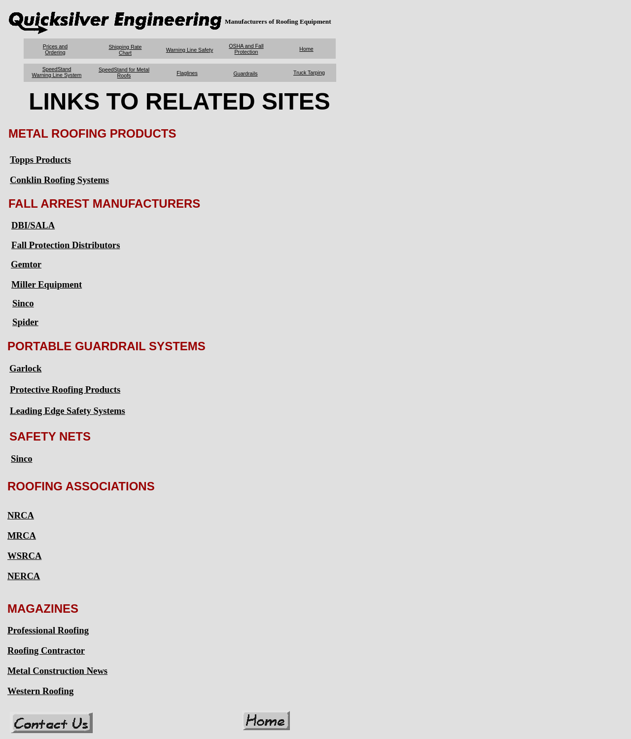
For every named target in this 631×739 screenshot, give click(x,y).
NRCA (20, 515)
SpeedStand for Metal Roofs (124, 72)
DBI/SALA (33, 225)
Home (306, 49)
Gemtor (26, 264)
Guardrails (245, 73)
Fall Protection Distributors (65, 245)
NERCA (23, 576)
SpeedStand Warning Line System (57, 72)
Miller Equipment (46, 284)
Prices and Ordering (55, 49)
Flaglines (187, 73)
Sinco (23, 303)
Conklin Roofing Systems (59, 180)
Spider (25, 322)
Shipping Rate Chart (125, 50)
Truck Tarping (309, 72)
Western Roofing (40, 691)
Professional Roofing (48, 630)
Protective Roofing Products (65, 389)
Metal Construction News (57, 670)
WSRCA (24, 556)
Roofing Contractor (46, 650)
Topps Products (40, 159)
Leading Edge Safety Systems (67, 411)
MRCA (21, 535)
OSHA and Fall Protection (246, 49)
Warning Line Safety (189, 50)
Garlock (25, 368)
